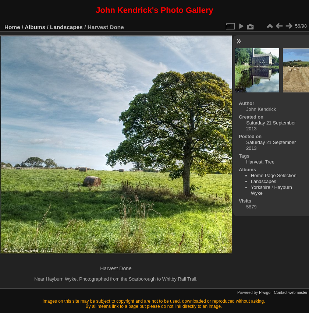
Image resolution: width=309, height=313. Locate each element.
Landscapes (66, 27)
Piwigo (264, 292)
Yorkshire (260, 187)
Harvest (254, 162)
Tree (269, 162)
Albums (35, 27)
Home (12, 27)
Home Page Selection (273, 175)
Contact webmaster (291, 292)
